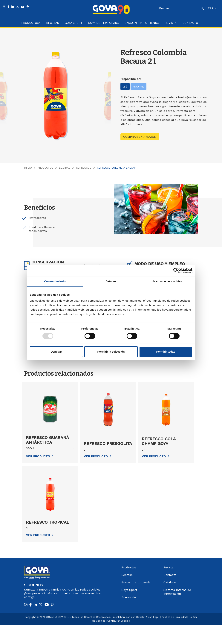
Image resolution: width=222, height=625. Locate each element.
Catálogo (169, 582)
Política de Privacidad (174, 617)
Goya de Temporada (103, 23)
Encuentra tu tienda (136, 582)
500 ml (138, 86)
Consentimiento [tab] (55, 281)
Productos (45, 167)
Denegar (56, 351)
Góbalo (140, 617)
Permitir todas (165, 351)
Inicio (28, 167)
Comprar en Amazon (139, 136)
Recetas (52, 23)
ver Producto (39, 456)
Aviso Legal (152, 617)
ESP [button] (211, 8)
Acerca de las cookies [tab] (167, 281)
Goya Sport (73, 23)
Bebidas (64, 167)
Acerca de (128, 597)
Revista (171, 23)
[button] (50, 449)
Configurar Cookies (118, 620)
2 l (125, 86)
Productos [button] (30, 23)
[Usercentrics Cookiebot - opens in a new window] (176, 270)
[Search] (179, 8)
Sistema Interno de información (177, 591)
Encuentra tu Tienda (142, 23)
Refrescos (83, 167)
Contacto (190, 23)
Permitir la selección (111, 351)
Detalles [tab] (110, 281)
